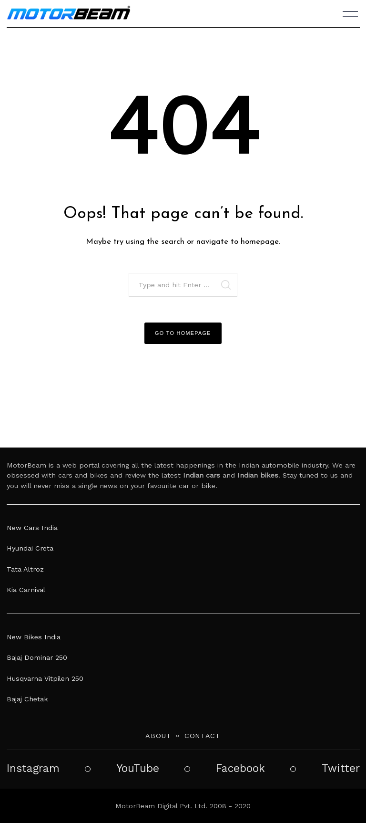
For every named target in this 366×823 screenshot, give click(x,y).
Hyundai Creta (30, 548)
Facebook (240, 768)
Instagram (33, 768)
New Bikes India (34, 637)
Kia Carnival (26, 590)
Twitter (341, 768)
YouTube (137, 768)
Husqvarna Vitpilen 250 (45, 678)
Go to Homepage (183, 333)
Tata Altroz (25, 569)
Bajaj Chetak (27, 699)
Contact (202, 736)
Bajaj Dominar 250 (37, 657)
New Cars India (32, 527)
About (158, 736)
